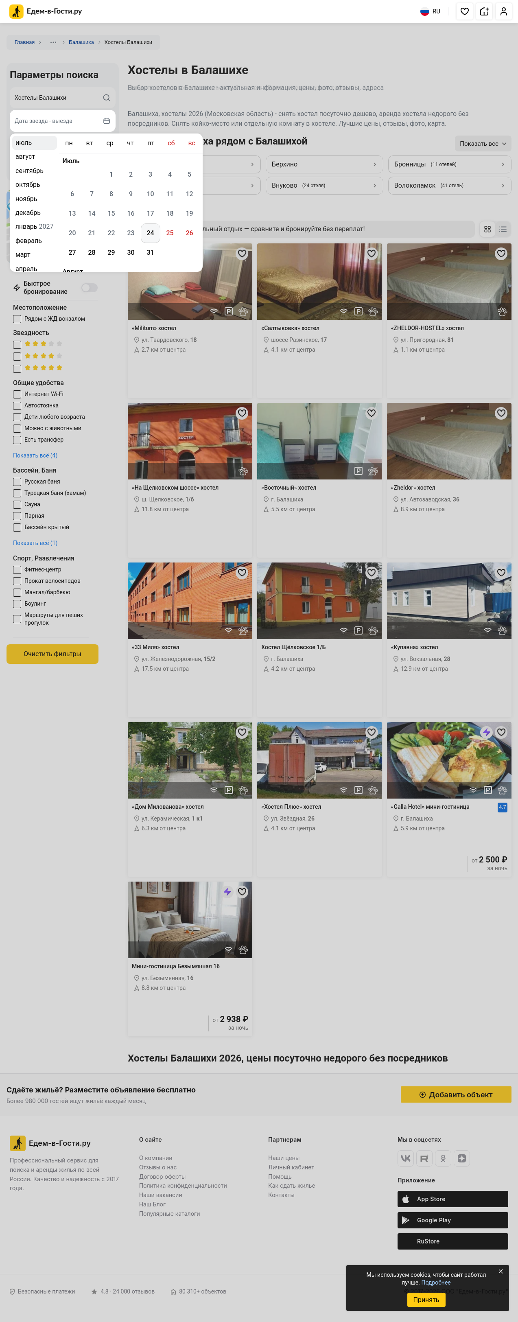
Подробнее (435, 1282)
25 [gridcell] (169, 233)
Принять (426, 1300)
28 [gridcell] (91, 252)
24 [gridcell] (150, 233)
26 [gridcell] (189, 233)
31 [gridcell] (150, 252)
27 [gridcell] (72, 252)
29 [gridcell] (111, 252)
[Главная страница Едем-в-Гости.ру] (45, 11)
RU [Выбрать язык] (430, 11)
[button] (465, 11)
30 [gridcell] (130, 252)
